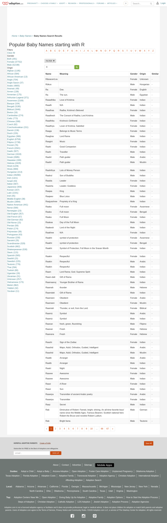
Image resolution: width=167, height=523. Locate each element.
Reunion (73, 3)
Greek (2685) (13, 157)
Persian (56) (13, 225)
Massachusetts (89, 486)
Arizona (30, 486)
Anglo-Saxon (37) (15, 83)
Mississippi (116, 486)
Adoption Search (93, 480)
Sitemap (88, 465)
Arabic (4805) (13, 86)
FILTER (50, 61)
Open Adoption (79, 471)
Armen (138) (13, 91)
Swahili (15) (12, 258)
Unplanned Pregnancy (122, 471)
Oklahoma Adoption (145, 471)
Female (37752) (14, 62)
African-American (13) (17, 77)
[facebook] (73, 516)
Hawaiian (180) (14, 160)
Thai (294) (12, 267)
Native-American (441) (17, 205)
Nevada (154, 486)
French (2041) (13, 148)
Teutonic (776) (13, 264)
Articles (112, 3)
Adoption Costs (48, 476)
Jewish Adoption (101, 502)
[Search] (140, 3)
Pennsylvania (73, 491)
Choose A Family (49, 3)
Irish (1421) (12, 178)
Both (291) (12, 59)
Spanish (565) (13, 255)
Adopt (63, 3)
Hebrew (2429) (14, 163)
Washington (132, 491)
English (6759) (14, 139)
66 (102, 429)
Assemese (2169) (15, 100)
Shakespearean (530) (17, 249)
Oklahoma (59, 491)
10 (91, 429)
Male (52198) (13, 65)
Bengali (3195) (14, 106)
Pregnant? (33, 3)
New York (143, 486)
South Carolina (89, 491)
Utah (111, 491)
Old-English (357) (15, 214)
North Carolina (36, 491)
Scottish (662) (13, 246)
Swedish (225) (13, 261)
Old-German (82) (15, 220)
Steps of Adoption (26, 502)
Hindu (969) (12, 169)
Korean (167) (13, 190)
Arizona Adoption (60, 471)
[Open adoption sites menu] (125, 3)
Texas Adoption (12, 476)
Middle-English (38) (16, 199)
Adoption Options (115, 497)
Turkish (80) (12, 270)
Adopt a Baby (43, 471)
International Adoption (149, 476)
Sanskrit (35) (13, 240)
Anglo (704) (12, 80)
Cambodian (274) (15, 115)
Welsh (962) (12, 285)
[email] (32, 453)
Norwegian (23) (14, 211)
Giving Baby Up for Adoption (72, 497)
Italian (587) (12, 184)
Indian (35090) (14, 175)
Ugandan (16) (13, 273)
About (55, 465)
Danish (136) (13, 130)
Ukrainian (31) (13, 276)
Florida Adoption (30, 476)
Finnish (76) (12, 145)
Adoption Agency (107, 476)
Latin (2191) (12, 193)
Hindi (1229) (13, 166)
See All (149, 443)
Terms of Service (48, 510)
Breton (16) (12, 112)
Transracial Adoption (86, 476)
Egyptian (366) (14, 136)
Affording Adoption (74, 480)
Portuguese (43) (14, 234)
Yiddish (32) (12, 288)
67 (107, 429)
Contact (65, 465)
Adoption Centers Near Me (26, 497)
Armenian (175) (14, 94)
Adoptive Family (66, 476)
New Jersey (129, 486)
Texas (102, 491)
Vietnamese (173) (15, 282)
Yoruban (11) (13, 291)
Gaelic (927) (13, 151)
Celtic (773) (12, 118)
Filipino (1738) (13, 142)
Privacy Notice (62, 510)
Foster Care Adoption (99, 471)
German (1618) (14, 154)
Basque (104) (13, 103)
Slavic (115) (12, 252)
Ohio (48, 491)
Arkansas (42, 486)
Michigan (103, 486)
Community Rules (79, 510)
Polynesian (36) (14, 231)
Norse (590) (12, 208)
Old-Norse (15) (14, 222)
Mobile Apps (104, 465)
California (54, 486)
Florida (65, 486)
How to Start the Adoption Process (142, 497)
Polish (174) (12, 228)
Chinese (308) (13, 121)
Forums (101, 3)
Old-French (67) (14, 217)
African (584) (13, 74)
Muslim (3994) (13, 202)
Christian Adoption (126, 476)
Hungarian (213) (14, 172)
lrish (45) (11, 196)
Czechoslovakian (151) (17, 127)
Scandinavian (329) (16, 243)
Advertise (76, 465)
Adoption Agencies (140, 502)
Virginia (119, 491)
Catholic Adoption (66, 502)
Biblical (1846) (13, 109)
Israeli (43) (12, 181)
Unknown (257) (14, 279)
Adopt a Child (27, 471)
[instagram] (84, 516)
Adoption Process (120, 502)
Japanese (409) (14, 187)
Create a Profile (45, 443)
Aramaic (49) (13, 88)
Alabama (20, 486)
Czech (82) (12, 124)
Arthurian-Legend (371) (18, 97)
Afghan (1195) (13, 71)
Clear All (11, 53)
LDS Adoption (83, 502)
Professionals (87, 3)
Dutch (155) (12, 133)
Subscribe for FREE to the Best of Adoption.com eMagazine (36, 448)
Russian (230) (13, 237)
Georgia (75, 486)
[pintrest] (94, 516)
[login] (161, 3)
